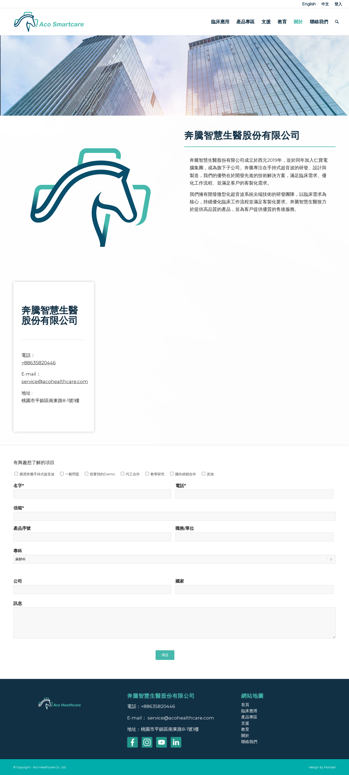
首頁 (245, 704)
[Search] (337, 21)
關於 (245, 735)
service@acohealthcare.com (54, 381)
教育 (245, 729)
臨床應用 (249, 710)
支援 (245, 723)
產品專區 (249, 716)
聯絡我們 (249, 741)
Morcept (330, 767)
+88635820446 (38, 362)
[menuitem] (309, 4)
